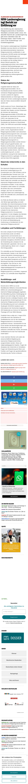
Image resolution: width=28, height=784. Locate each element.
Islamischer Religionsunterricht (17, 454)
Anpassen (14, 776)
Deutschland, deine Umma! (14, 667)
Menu (25, 2)
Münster (16, 457)
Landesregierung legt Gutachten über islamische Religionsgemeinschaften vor (14, 364)
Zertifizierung (19, 460)
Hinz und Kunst (14, 680)
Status (22, 458)
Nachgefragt (14, 673)
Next (22, 703)
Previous (5, 703)
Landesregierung (5, 456)
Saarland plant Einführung (12, 371)
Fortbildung (21, 453)
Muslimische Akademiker (14, 660)
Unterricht (9, 460)
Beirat (9, 453)
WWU (14, 460)
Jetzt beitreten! (14, 496)
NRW (19, 457)
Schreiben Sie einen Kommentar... (14, 418)
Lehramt (13, 456)
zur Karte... (4, 598)
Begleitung (4, 453)
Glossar (14, 653)
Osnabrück (4, 458)
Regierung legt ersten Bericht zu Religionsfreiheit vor (13, 368)
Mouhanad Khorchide (7, 457)
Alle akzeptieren (14, 772)
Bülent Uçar (15, 453)
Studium (3, 460)
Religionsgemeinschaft (14, 458)
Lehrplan (18, 456)
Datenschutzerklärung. (16, 623)
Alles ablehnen (14, 780)
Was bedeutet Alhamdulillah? (11, 509)
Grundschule (4, 454)
